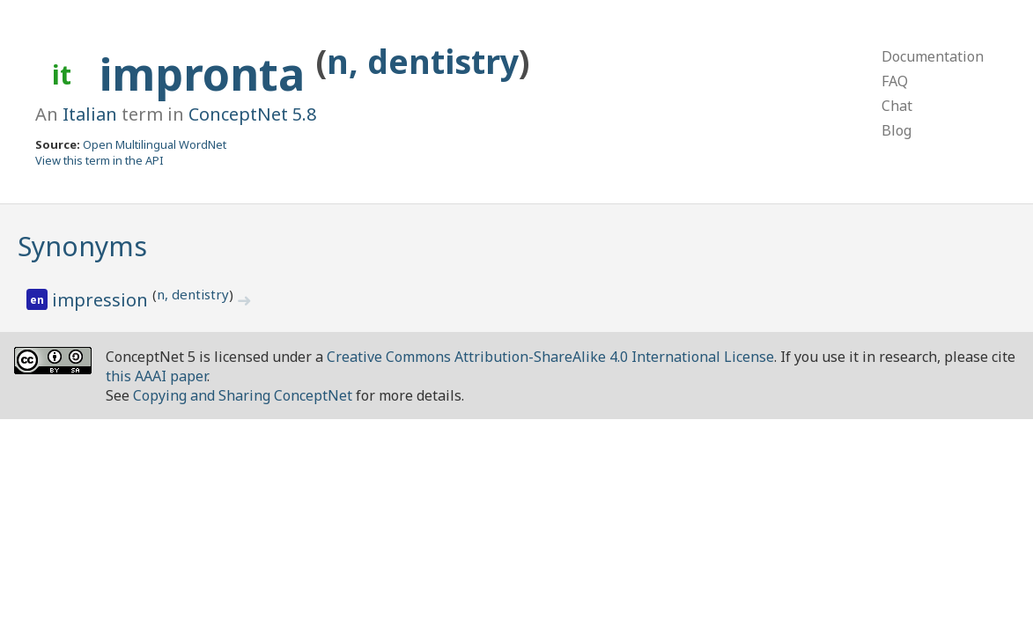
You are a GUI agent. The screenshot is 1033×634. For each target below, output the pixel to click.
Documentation (933, 56)
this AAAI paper (156, 376)
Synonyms (82, 246)
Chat (897, 105)
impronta (208, 74)
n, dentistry (423, 61)
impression (102, 300)
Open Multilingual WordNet (154, 144)
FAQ (895, 81)
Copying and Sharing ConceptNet (242, 395)
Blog (896, 130)
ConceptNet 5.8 (252, 114)
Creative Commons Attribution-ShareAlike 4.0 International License (550, 356)
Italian (90, 114)
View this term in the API (99, 160)
